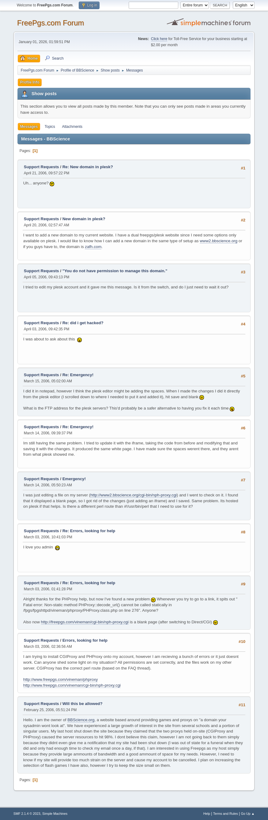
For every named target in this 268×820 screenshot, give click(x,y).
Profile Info (30, 82)
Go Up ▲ (248, 813)
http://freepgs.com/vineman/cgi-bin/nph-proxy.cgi (85, 622)
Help (206, 813)
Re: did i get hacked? (83, 323)
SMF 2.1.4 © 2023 (26, 813)
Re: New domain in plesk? (87, 167)
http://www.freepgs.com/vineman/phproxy (60, 679)
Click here (159, 39)
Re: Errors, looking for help (88, 531)
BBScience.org (80, 720)
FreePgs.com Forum (50, 23)
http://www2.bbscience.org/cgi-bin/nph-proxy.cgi (133, 495)
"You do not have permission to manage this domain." (115, 271)
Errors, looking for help (85, 640)
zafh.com (93, 246)
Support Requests (41, 167)
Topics (50, 126)
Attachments (72, 126)
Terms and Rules (225, 813)
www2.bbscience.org (218, 241)
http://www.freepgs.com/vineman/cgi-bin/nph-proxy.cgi (72, 685)
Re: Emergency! (77, 375)
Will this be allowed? (82, 703)
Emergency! (74, 479)
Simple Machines (54, 813)
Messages (29, 126)
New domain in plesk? (83, 219)
